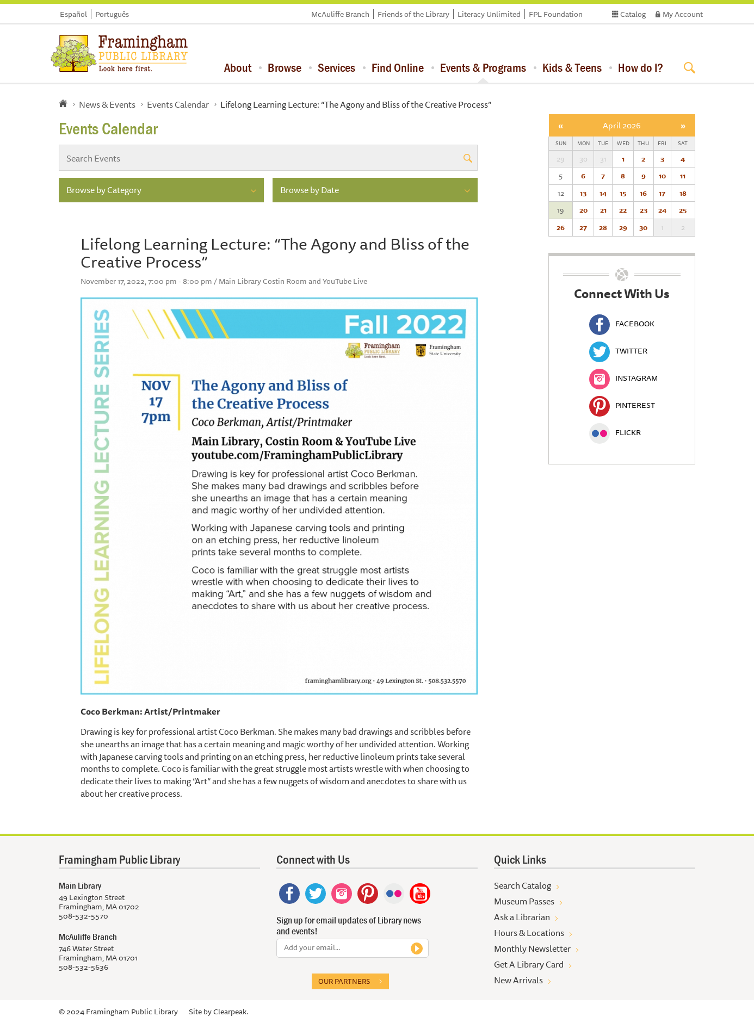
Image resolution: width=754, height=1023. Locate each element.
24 (662, 209)
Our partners (344, 981)
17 (662, 193)
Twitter (618, 351)
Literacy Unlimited (489, 14)
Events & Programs (483, 67)
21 (603, 209)
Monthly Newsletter (532, 948)
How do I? (640, 67)
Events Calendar (178, 104)
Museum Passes (524, 901)
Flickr (615, 432)
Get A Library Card (529, 964)
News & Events (107, 104)
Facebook (621, 324)
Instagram (623, 378)
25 (683, 209)
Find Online (398, 67)
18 (683, 193)
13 (583, 193)
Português (112, 14)
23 (643, 209)
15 (623, 193)
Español (73, 14)
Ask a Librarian (522, 917)
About (237, 67)
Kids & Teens (572, 67)
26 (561, 227)
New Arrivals (518, 980)
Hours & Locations (529, 933)
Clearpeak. (230, 1012)
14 (603, 193)
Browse (284, 67)
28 (603, 227)
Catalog (633, 14)
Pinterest (622, 405)
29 (623, 227)
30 (643, 227)
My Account (683, 14)
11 (682, 175)
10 (662, 175)
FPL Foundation (556, 14)
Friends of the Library (413, 14)
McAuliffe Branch (340, 14)
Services (336, 67)
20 (583, 209)
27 (583, 227)
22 (623, 209)
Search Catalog (522, 885)
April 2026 (622, 125)
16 (643, 193)
